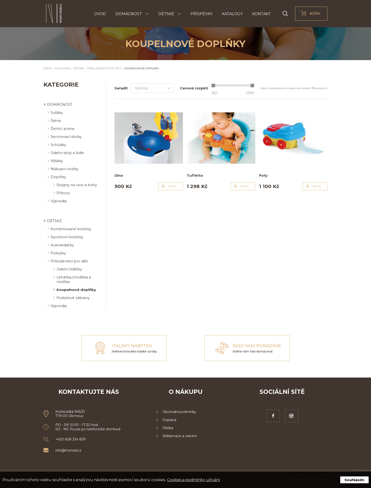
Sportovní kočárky (67, 237)
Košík (314, 13)
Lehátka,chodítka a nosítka (74, 279)
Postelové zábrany (73, 297)
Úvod (100, 14)
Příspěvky (201, 14)
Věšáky (57, 160)
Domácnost (128, 14)
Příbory (63, 193)
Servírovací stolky (66, 136)
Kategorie (62, 68)
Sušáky (57, 112)
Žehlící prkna (62, 128)
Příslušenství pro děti (104, 68)
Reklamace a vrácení (180, 436)
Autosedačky (62, 245)
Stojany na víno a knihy (77, 185)
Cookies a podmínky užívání (193, 480)
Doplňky (58, 177)
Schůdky (58, 144)
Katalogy (232, 14)
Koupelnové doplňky (142, 68)
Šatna (56, 120)
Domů (48, 68)
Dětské (166, 14)
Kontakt (261, 14)
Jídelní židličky (69, 269)
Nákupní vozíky (64, 169)
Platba (168, 428)
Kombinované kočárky (71, 229)
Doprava (169, 420)
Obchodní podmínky (179, 412)
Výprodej (59, 201)
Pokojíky (58, 253)
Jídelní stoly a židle (67, 152)
